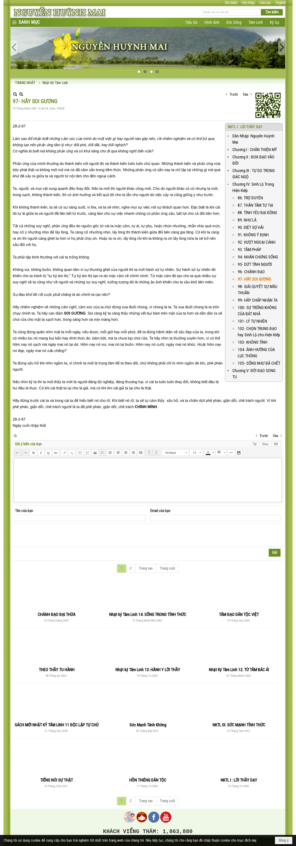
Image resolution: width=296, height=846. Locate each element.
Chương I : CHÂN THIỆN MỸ (254, 149)
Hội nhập (248, 2)
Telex (265, 444)
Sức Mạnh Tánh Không (147, 724)
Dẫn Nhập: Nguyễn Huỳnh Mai (253, 139)
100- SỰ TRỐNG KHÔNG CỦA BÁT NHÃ (257, 310)
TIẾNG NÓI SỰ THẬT (56, 780)
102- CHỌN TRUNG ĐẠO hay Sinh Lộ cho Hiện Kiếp (259, 331)
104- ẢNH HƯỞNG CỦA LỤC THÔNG (256, 352)
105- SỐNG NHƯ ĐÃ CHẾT (259, 363)
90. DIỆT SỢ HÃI (251, 227)
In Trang (15, 435)
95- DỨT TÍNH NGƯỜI (255, 264)
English (281, 2)
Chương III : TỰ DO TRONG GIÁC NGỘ (253, 173)
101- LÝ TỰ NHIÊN (252, 321)
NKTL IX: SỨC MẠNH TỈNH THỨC (239, 724)
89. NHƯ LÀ (247, 220)
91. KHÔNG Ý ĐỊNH (253, 234)
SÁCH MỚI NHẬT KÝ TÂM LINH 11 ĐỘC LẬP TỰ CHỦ (57, 724)
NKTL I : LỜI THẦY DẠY (245, 127)
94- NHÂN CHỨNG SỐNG (258, 257)
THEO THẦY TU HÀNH (56, 669)
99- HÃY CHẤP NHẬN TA (258, 300)
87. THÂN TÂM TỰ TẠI (255, 205)
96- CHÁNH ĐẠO (251, 271)
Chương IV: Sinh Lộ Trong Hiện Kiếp (253, 187)
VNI (276, 444)
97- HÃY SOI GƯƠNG (254, 279)
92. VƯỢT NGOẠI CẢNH (256, 242)
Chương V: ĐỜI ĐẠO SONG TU (253, 373)
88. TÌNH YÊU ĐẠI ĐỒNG (257, 212)
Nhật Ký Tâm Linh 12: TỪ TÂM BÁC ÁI (239, 669)
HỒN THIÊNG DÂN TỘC (147, 780)
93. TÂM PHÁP (249, 249)
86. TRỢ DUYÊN (250, 197)
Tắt (255, 444)
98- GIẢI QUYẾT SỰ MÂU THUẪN (257, 289)
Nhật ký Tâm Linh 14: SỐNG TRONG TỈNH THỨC (147, 614)
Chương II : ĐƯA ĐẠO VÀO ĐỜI (253, 160)
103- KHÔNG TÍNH (252, 342)
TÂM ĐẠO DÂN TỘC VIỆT (239, 614)
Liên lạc (265, 2)
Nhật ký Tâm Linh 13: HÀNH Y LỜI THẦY (147, 669)
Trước (233, 94)
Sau (245, 94)
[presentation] (50, 535)
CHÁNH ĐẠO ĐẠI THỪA (56, 614)
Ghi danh (231, 2)
